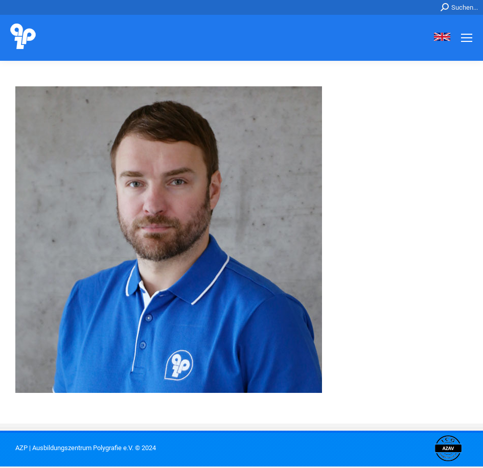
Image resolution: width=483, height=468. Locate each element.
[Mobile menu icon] (467, 38)
